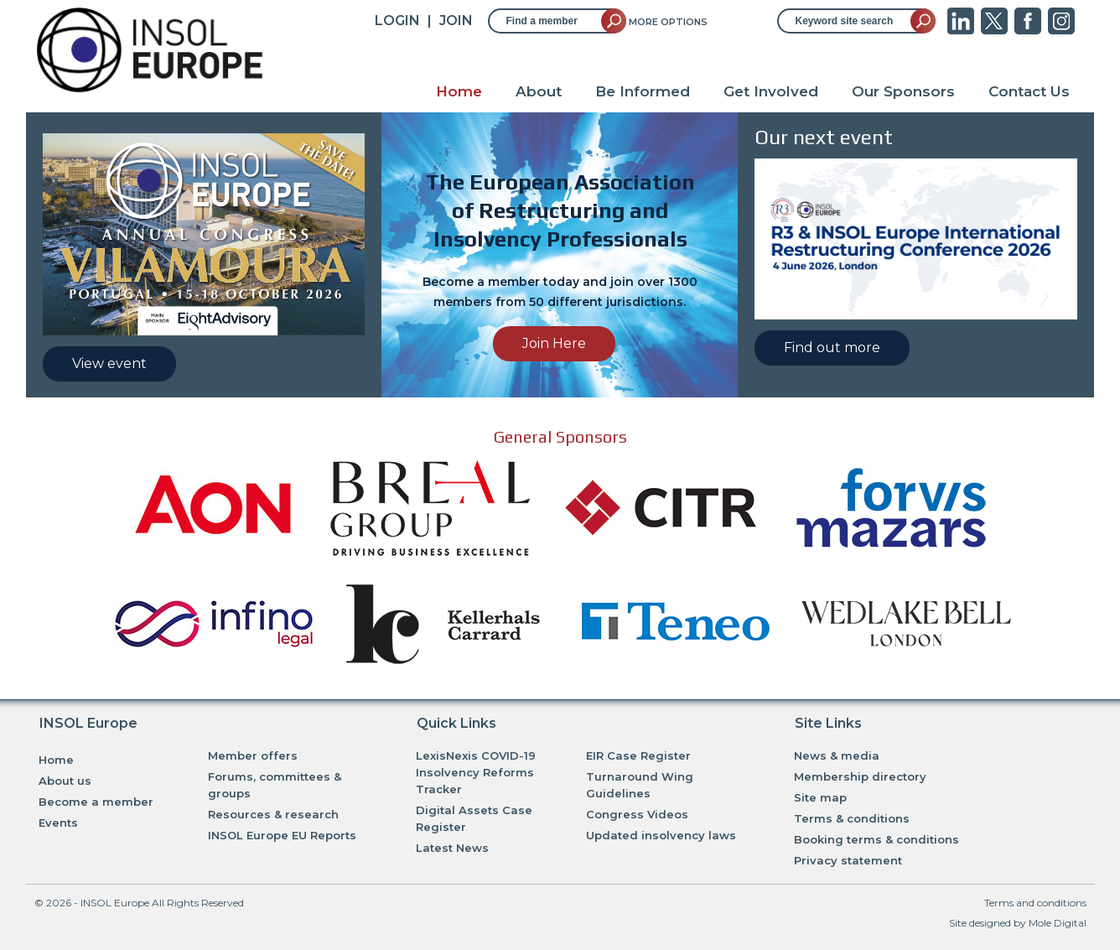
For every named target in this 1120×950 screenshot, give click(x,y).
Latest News (452, 847)
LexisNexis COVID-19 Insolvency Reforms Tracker (476, 772)
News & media (836, 755)
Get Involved (770, 91)
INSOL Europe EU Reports (282, 835)
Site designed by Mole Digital (1017, 922)
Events (58, 822)
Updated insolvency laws (661, 835)
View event (109, 363)
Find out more (832, 348)
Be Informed (642, 91)
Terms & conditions (852, 818)
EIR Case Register (638, 755)
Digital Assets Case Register (474, 818)
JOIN (456, 21)
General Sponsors (560, 436)
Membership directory (860, 776)
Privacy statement (848, 860)
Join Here (554, 343)
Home (459, 91)
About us (65, 780)
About (539, 91)
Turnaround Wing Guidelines (639, 785)
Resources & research (273, 814)
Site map (820, 797)
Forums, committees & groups (274, 785)
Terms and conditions (1035, 902)
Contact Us (1029, 91)
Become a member (96, 801)
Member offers (253, 755)
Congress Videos (637, 814)
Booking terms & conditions (876, 839)
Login (397, 21)
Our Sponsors (903, 91)
